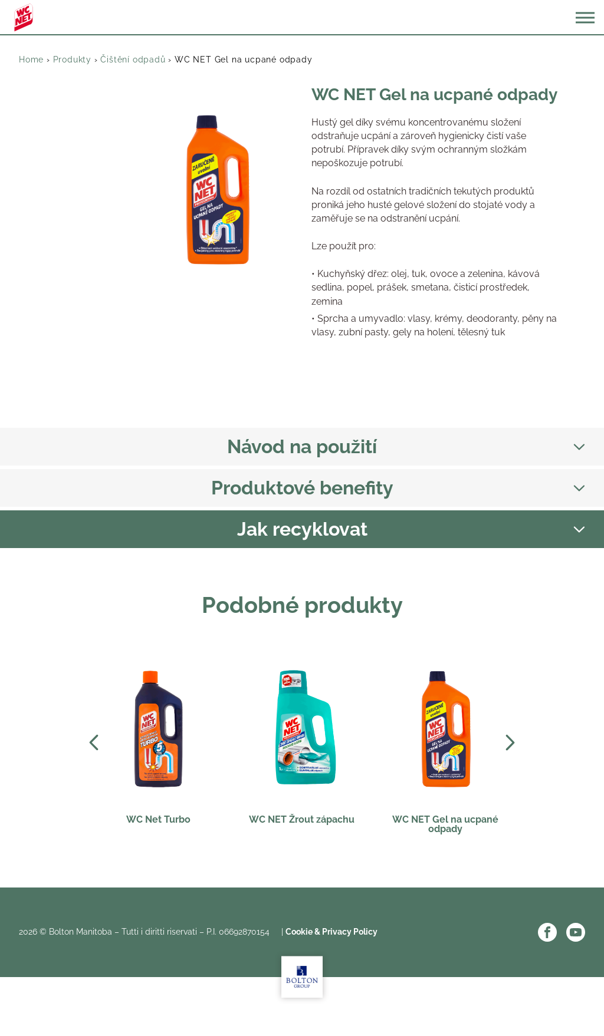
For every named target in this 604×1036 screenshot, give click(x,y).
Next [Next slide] (510, 742)
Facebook (547, 932)
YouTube (575, 932)
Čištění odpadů (132, 59)
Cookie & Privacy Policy (331, 931)
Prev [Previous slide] (94, 742)
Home (31, 59)
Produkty (72, 59)
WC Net (23, 18)
